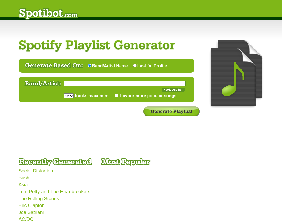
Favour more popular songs (148, 95)
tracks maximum (91, 95)
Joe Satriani (31, 212)
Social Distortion (36, 171)
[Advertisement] (115, 140)
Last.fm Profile (152, 66)
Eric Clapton (32, 205)
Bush (24, 177)
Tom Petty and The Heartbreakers (55, 191)
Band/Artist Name (110, 66)
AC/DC (26, 219)
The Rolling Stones (39, 198)
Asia (23, 184)
